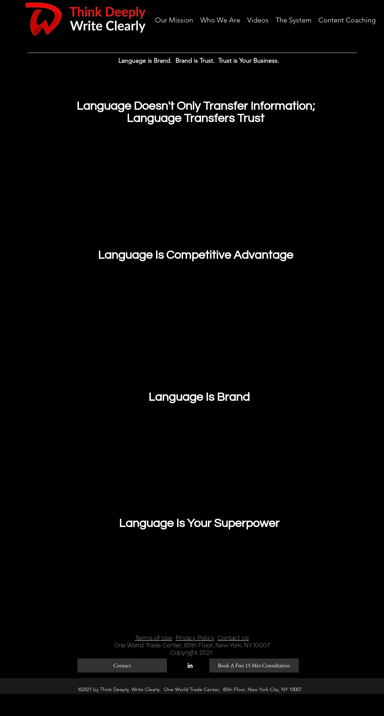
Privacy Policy (195, 637)
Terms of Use (153, 637)
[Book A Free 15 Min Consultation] (254, 665)
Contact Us (233, 637)
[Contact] (122, 665)
